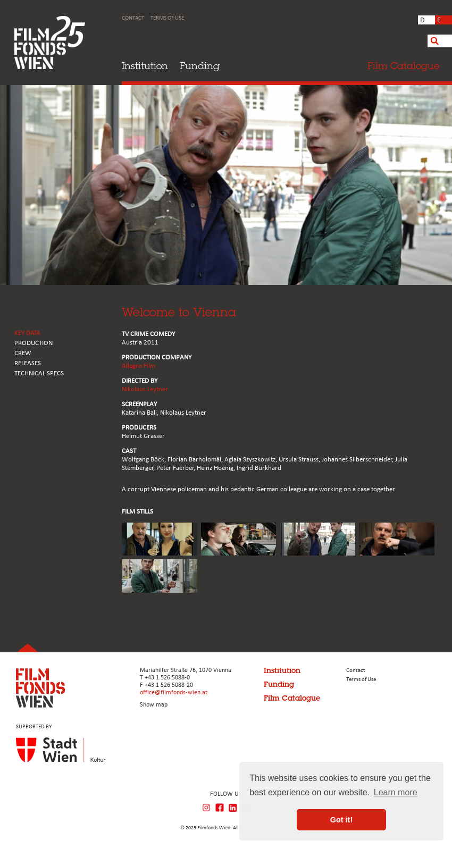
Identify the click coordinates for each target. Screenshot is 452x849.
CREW (22, 353)
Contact (133, 18)
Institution (145, 66)
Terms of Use (167, 18)
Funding (200, 66)
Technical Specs (39, 373)
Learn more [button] (395, 792)
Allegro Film (138, 366)
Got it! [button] (341, 820)
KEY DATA (27, 333)
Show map (154, 705)
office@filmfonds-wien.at (173, 693)
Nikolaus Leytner (145, 389)
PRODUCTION (33, 343)
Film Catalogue (292, 698)
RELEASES (27, 363)
